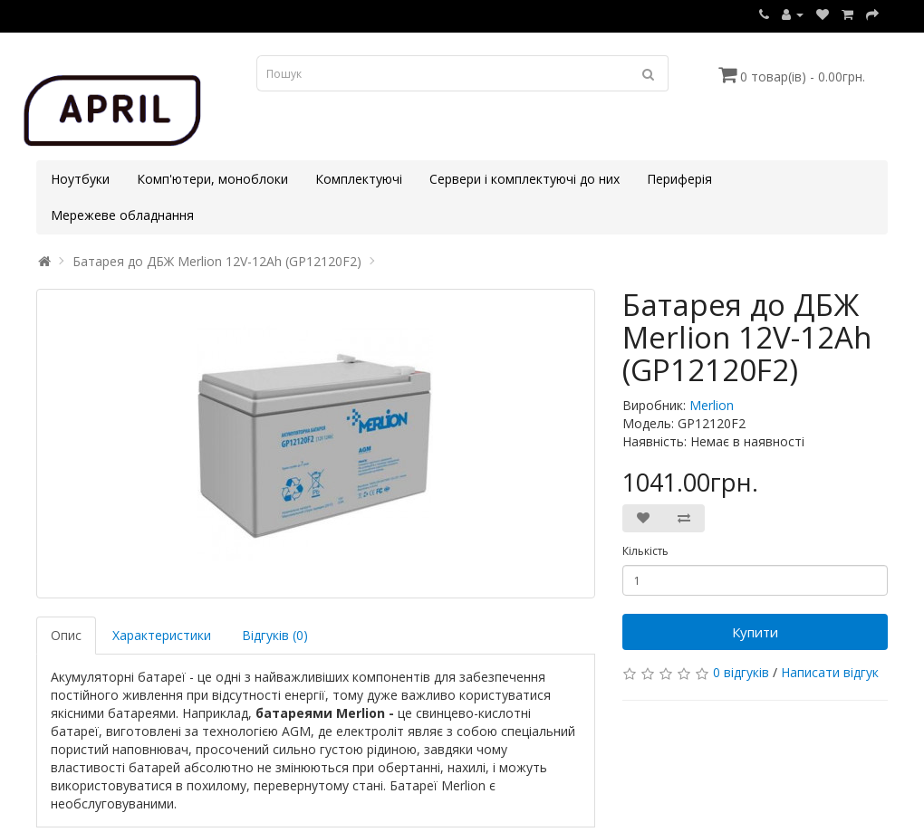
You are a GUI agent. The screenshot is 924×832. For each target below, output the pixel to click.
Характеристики (161, 635)
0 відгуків (741, 672)
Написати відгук (830, 672)
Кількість (645, 551)
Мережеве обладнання (122, 215)
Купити (755, 632)
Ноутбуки (80, 178)
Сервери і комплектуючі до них (524, 178)
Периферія (679, 178)
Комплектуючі (358, 178)
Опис (66, 635)
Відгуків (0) (275, 635)
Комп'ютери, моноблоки (212, 178)
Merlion (711, 405)
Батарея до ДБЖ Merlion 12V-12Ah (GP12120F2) (216, 261)
